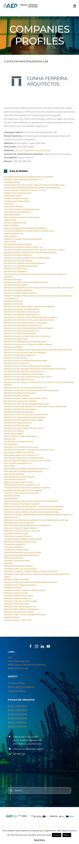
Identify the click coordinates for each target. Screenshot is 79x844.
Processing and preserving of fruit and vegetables (23, 490)
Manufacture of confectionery (15, 269)
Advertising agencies (12, 182)
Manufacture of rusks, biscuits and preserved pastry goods (26, 404)
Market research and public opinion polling (20, 436)
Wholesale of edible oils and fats (16, 579)
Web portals (8, 563)
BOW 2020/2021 (17, 710)
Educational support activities (15, 223)
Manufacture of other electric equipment (19, 355)
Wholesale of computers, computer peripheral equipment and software (31, 571)
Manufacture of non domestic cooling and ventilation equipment (28, 344)
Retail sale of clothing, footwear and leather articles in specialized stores (31, 512)
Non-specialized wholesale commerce (18, 442)
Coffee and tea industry (13, 196)
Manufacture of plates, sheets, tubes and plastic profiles (25, 398)
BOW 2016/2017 (17, 722)
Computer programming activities (17, 201)
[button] (39, 171)
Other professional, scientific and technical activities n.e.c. (26, 469)
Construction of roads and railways (17, 212)
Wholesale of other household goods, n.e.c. (20, 606)
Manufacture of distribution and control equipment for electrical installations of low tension (38, 288)
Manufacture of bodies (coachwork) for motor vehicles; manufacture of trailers (34, 250)
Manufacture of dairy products (15, 285)
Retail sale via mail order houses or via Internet (22, 531)
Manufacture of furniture (13, 304)
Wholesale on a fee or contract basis (18, 620)
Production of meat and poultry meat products (21, 493)
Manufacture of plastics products (16, 396)
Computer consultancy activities (16, 198)
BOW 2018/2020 (17, 714)
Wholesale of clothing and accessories (18, 566)
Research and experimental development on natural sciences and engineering (33, 506)
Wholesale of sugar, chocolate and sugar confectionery (25, 614)
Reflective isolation (11, 498)
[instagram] (36, 646)
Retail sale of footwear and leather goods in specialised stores (27, 525)
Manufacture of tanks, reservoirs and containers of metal (26, 415)
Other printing (9, 466)
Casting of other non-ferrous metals (17, 193)
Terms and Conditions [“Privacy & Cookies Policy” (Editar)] (21, 687)
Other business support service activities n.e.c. (22, 455)
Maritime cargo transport (13, 434)
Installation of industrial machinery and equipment (23, 239)
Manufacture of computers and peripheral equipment (24, 263)
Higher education (10, 236)
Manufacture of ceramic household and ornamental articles (26, 258)
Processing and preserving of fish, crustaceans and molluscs (27, 488)
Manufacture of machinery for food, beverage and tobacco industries (30, 317)
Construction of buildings (13, 206)
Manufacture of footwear (13, 301)
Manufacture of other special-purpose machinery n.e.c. (25, 388)
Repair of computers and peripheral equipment (22, 504)
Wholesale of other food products (16, 604)
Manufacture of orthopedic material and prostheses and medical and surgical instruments (38, 350)
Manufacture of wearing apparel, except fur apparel (24, 420)
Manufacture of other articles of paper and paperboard (25, 352)
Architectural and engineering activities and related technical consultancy (32, 188)
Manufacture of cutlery (13, 279)
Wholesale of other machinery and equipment (21, 609)
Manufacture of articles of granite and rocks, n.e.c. (23, 247)
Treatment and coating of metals (16, 550)
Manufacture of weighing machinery (18, 423)
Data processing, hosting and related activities (21, 217)
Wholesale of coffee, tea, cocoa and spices (20, 569)
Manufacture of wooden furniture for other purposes (24, 428)
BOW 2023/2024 (17, 706)
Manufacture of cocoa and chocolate (18, 261)
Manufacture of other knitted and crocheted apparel (24, 374)
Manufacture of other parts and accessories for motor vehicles (28, 377)
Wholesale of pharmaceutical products (18, 612)
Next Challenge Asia (18, 661)
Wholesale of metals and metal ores (17, 598)
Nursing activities (10, 444)
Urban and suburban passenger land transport (21, 555)
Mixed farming (9, 439)
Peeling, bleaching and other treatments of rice (22, 485)
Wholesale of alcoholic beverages (17, 560)
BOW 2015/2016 (17, 726)
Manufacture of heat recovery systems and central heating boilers (29, 306)
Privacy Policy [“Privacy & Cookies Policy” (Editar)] (16, 683)
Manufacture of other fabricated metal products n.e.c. (25, 371)
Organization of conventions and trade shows (21, 447)
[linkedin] (42, 646)
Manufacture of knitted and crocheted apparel (21, 312)
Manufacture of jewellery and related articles (21, 309)
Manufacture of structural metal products (20, 409)
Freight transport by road (13, 233)
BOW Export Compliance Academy (27, 664)
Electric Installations (11, 225)
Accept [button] (56, 835)
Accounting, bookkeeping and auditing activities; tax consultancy (29, 177)
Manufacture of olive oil (13, 347)
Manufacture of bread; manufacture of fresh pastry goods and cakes (30, 252)
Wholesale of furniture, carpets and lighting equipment (25, 590)
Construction (9, 204)
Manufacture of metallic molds (15, 339)
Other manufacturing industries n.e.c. (18, 463)
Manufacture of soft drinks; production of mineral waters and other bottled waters (35, 406)
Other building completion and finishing (19, 452)
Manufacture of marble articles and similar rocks (22, 325)
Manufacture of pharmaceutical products (19, 393)
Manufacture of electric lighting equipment (20, 293)
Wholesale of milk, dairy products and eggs (20, 601)
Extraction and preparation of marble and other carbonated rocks (29, 231)
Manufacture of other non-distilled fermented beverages (25, 361)
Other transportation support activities (18, 482)
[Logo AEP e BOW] (20, 4)
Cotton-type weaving (12, 215)
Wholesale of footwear (12, 587)
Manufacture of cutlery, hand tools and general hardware (26, 282)
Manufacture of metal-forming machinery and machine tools (27, 336)
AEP (10, 657)
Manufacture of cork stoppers (15, 271)
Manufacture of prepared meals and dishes (20, 401)
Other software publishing (14, 474)
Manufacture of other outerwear (16, 363)
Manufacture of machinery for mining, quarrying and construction (29, 320)
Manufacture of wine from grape (16, 425)
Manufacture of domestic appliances (18, 290)
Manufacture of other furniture (15, 358)
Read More (39, 840)
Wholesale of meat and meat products (18, 596)
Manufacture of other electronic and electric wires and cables (27, 366)
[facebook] (30, 646)
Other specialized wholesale (14, 479)
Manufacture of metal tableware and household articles (25, 342)
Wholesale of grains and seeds (15, 593)
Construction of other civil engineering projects (22, 209)
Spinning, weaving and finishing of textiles (20, 542)
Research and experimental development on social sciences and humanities (33, 509)
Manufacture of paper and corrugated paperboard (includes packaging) (31, 390)
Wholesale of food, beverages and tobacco (20, 585)
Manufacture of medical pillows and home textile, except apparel (28, 328)
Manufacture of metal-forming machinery (20, 333)
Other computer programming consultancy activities (24, 458)
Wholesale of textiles (12, 617)
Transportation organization (14, 544)
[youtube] (48, 646)
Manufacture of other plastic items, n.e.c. (20, 379)
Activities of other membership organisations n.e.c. (23, 179)
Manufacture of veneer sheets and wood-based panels (25, 417)
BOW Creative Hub (18, 668)
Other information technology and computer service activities (27, 461)
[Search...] (39, 790)
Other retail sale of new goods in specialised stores (23, 471)
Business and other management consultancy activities (25, 190)
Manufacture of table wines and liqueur (19, 412)
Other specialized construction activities (19, 477)
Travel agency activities (13, 547)
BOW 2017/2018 (17, 718)
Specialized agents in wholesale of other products (23, 539)
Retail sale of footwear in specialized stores (20, 528)
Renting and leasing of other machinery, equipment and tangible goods (30, 501)
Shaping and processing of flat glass (17, 536)
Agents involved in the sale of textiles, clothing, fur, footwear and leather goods (34, 185)
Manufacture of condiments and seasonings (20, 266)
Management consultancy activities (17, 244)
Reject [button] (67, 835)
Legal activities (9, 242)
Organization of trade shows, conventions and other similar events (29, 450)
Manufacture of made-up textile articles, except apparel (25, 323)
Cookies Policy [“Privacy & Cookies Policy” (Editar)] (16, 691)
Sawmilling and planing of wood (16, 533)
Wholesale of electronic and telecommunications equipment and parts (30, 582)
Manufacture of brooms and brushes (18, 255)
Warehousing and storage (13, 558)
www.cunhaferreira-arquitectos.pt (33, 150)
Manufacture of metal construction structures (21, 331)
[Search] (11, 790)
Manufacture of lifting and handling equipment (21, 315)
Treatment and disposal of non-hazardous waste (22, 552)
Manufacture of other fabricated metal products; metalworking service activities (34, 369)
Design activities (10, 220)
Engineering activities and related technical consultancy (25, 228)
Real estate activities (12, 496)
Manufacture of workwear (14, 431)
